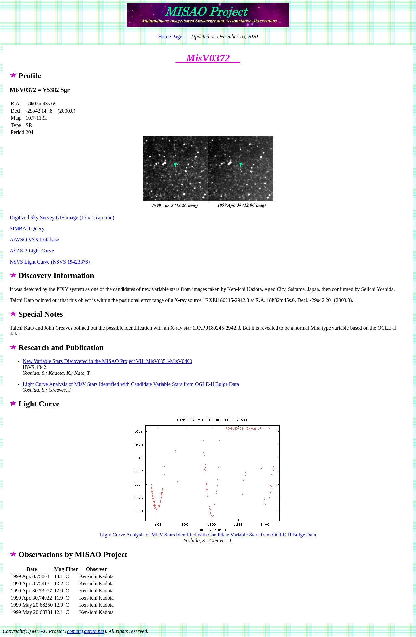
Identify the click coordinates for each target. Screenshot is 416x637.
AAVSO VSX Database (34, 239)
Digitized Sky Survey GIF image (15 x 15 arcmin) (62, 217)
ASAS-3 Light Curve (32, 250)
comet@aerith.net (85, 631)
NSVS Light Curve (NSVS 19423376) (50, 261)
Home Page (170, 36)
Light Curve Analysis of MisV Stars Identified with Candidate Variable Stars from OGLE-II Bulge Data (131, 384)
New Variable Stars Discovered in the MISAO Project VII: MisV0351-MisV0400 (107, 361)
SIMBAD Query (27, 228)
